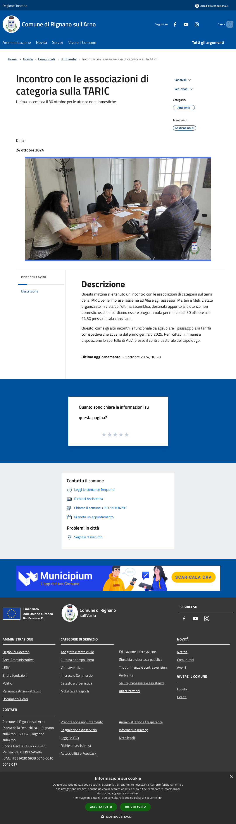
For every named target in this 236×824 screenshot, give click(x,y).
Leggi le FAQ (70, 737)
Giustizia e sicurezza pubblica (140, 659)
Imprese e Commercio (77, 675)
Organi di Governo (16, 651)
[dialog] (118, 798)
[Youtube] (178, 24)
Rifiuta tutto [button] (135, 807)
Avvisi (181, 667)
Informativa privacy (133, 729)
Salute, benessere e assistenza (141, 683)
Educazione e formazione (137, 651)
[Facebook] (167, 24)
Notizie (182, 651)
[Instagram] (189, 24)
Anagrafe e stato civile (77, 651)
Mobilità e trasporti (75, 691)
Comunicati (46, 59)
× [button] (231, 776)
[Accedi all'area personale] (211, 6)
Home (12, 59)
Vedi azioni (184, 89)
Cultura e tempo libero (77, 659)
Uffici (6, 667)
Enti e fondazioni (15, 675)
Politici (8, 683)
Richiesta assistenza (76, 745)
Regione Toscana (15, 5)
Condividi (183, 80)
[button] (118, 816)
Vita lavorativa (71, 667)
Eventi (182, 697)
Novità (28, 59)
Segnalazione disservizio (79, 729)
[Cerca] (228, 24)
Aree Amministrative (18, 659)
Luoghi (182, 689)
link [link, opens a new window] (160, 798)
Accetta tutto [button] (101, 807)
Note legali (127, 737)
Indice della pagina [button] (33, 277)
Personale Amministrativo (22, 691)
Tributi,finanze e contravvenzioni (143, 667)
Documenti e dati (15, 699)
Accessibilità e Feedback (78, 753)
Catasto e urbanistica (76, 683)
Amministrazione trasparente (141, 722)
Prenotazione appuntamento (82, 722)
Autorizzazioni (129, 690)
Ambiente (68, 59)
